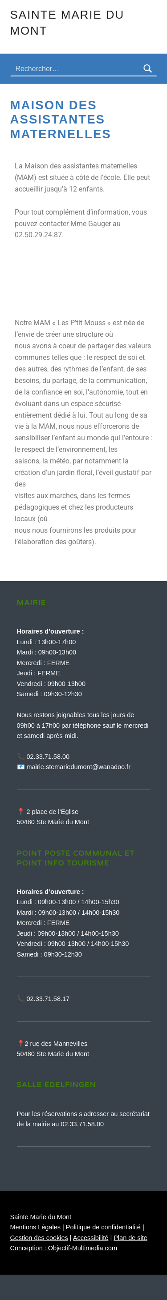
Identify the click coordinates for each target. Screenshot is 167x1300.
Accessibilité (91, 1237)
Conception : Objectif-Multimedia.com (63, 1248)
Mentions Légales (35, 1227)
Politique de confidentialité (103, 1227)
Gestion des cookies (39, 1237)
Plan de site (130, 1237)
